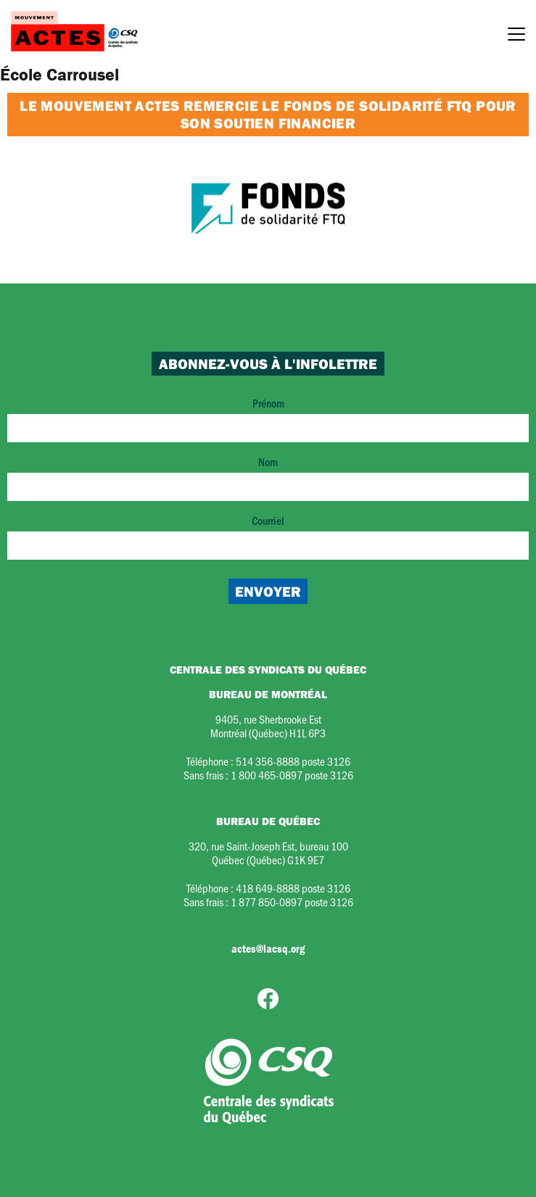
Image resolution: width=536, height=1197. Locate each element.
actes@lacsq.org (268, 948)
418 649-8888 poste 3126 (293, 887)
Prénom (268, 418)
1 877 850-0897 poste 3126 (292, 901)
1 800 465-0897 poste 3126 (292, 774)
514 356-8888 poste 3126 (293, 761)
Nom (268, 477)
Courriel (268, 536)
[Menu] (516, 36)
